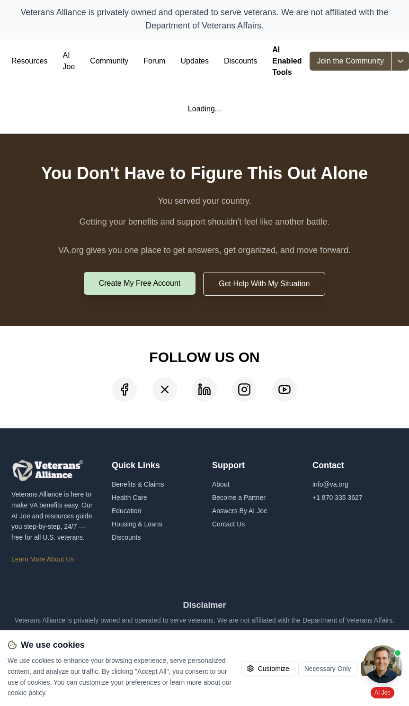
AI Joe (68, 61)
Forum (154, 61)
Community (109, 61)
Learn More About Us (42, 559)
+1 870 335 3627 (337, 497)
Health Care (129, 497)
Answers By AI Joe (239, 511)
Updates (194, 61)
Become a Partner (239, 497)
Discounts (240, 61)
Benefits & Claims (138, 484)
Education (126, 511)
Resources (29, 61)
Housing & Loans (137, 524)
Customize (268, 668)
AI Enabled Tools (287, 60)
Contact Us (228, 524)
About (221, 484)
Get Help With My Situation (264, 284)
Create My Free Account (140, 283)
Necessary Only (327, 668)
